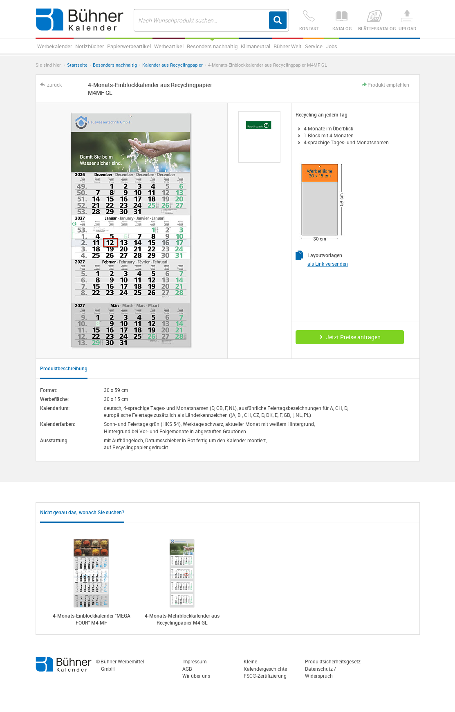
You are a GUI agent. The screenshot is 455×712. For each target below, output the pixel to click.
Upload (407, 20)
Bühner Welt (287, 46)
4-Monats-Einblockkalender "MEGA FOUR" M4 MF (91, 619)
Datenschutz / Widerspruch (320, 672)
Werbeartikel (169, 46)
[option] (259, 137)
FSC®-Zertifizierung (265, 675)
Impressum (194, 661)
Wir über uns (196, 675)
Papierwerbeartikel (129, 46)
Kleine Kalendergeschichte (265, 665)
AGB (187, 668)
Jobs (331, 46)
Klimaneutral (255, 46)
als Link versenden (327, 263)
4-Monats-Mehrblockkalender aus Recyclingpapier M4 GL (182, 619)
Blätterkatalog (374, 20)
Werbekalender (54, 46)
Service (314, 46)
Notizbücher (89, 46)
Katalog (341, 20)
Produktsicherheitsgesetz (333, 661)
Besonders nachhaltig (212, 46)
